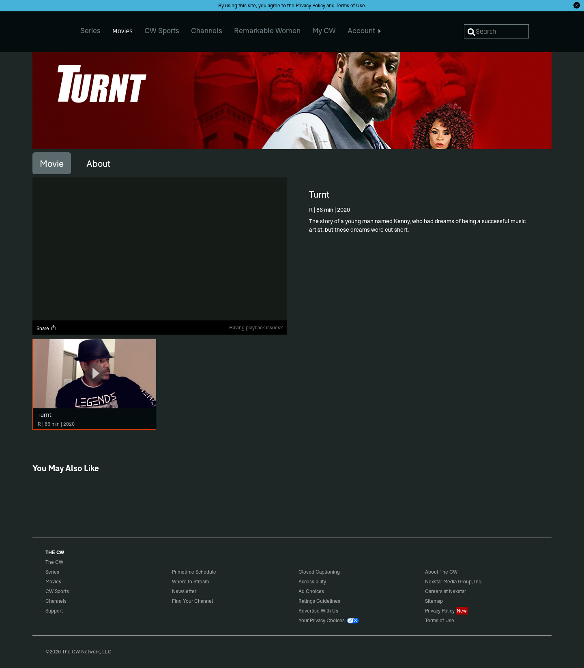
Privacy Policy (310, 5)
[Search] (496, 31)
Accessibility (312, 581)
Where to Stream (190, 581)
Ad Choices (311, 591)
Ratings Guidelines (319, 601)
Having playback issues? (256, 327)
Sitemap (434, 601)
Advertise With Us (318, 611)
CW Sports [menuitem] (161, 30)
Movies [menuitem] (122, 31)
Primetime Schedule (194, 572)
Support (54, 611)
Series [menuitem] (90, 30)
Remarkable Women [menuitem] (267, 30)
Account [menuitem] (364, 30)
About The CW (441, 572)
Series (52, 572)
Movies (53, 581)
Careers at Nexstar (445, 591)
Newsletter (184, 591)
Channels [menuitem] (206, 30)
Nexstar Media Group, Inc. (453, 581)
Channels (56, 601)
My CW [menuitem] (324, 30)
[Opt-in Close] (576, 5)
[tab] (51, 163)
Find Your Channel (192, 601)
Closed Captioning (319, 572)
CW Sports (57, 591)
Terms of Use (350, 5)
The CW (49, 28)
